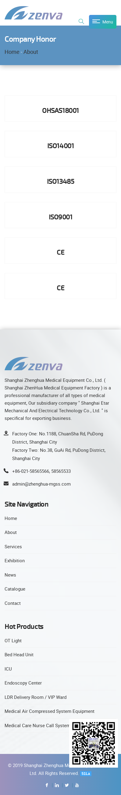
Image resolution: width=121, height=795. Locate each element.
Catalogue (15, 589)
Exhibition (15, 560)
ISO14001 (60, 145)
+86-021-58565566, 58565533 (41, 471)
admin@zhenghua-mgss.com (41, 484)
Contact (13, 603)
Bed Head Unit (19, 654)
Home (12, 51)
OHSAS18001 (60, 110)
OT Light (13, 640)
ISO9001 (61, 216)
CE (60, 252)
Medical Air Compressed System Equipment (49, 711)
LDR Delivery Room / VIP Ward (35, 697)
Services (13, 546)
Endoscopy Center (23, 683)
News (10, 575)
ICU (8, 669)
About (30, 51)
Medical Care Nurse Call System (37, 725)
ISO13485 (60, 181)
